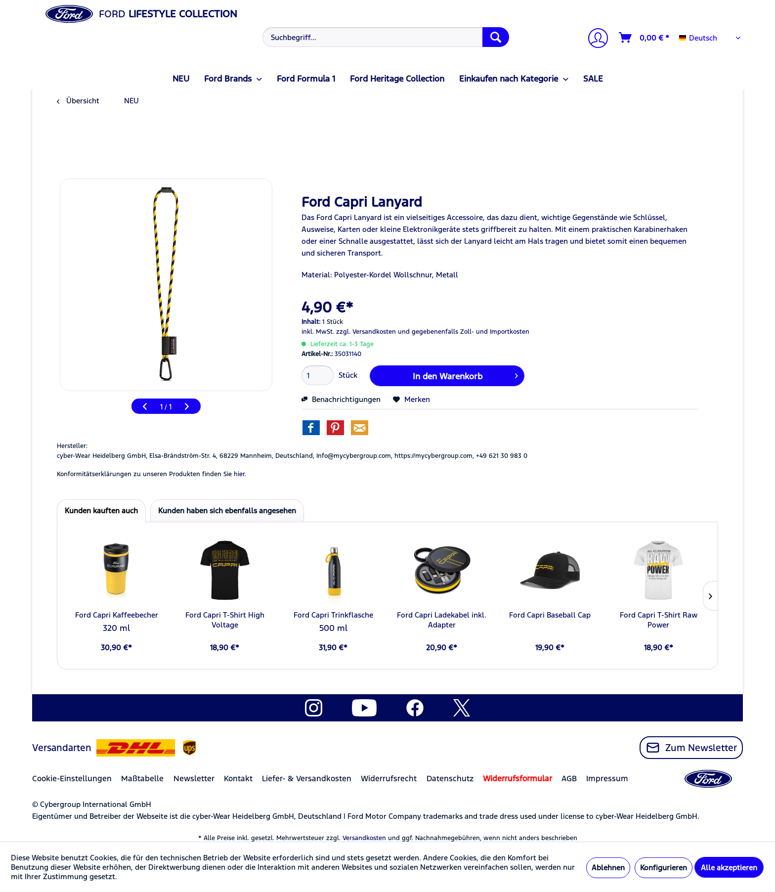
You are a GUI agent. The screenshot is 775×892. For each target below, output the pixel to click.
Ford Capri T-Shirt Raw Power (658, 619)
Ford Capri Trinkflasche (333, 615)
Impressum (607, 778)
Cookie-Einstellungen (72, 778)
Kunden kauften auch (101, 510)
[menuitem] (384, 37)
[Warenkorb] (644, 37)
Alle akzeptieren (729, 867)
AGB (569, 778)
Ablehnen (608, 867)
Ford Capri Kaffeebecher (116, 615)
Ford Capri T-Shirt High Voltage (224, 619)
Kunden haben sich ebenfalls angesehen (227, 510)
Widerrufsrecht (389, 778)
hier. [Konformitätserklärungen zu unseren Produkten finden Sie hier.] (240, 474)
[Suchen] (495, 37)
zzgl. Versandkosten (366, 332)
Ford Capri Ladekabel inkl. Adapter (441, 619)
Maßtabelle (142, 778)
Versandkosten (364, 838)
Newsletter (194, 778)
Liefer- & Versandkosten (306, 778)
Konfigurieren (663, 867)
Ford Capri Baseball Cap (550, 615)
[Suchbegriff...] (385, 37)
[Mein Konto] (594, 39)
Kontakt (238, 778)
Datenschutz (450, 778)
